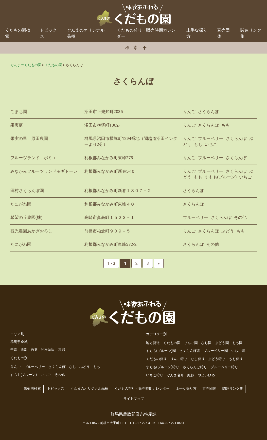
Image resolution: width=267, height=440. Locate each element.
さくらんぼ (57, 367)
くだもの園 (171, 343)
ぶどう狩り (216, 359)
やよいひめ (206, 375)
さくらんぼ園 (189, 351)
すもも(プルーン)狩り (162, 367)
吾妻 (34, 349)
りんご (15, 367)
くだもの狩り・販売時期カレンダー (146, 33)
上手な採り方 (196, 33)
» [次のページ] (159, 263)
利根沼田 (48, 349)
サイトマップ (133, 399)
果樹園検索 (32, 388)
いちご (45, 375)
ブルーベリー (34, 367)
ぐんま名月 (175, 375)
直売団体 (223, 33)
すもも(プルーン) (23, 375)
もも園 (237, 343)
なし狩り (198, 359)
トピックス (48, 33)
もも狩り (236, 359)
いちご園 (238, 351)
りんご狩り (178, 359)
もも (96, 367)
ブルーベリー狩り (224, 367)
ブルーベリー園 (216, 351)
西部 (23, 349)
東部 (61, 349)
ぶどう (84, 367)
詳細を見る (133, 111)
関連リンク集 (232, 388)
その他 (59, 375)
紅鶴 (190, 375)
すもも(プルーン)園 (161, 351)
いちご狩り (154, 375)
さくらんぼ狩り (195, 367)
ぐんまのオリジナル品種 (86, 33)
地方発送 (153, 343)
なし (72, 367)
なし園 (206, 343)
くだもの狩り (156, 359)
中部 (13, 349)
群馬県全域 (19, 342)
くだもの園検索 (17, 33)
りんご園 (191, 343)
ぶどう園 (222, 343)
